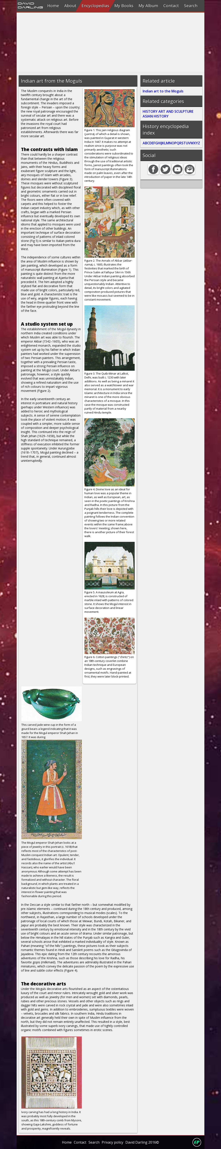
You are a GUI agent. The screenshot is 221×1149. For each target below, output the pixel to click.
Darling (30, 7)
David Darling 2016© (142, 1142)
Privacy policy (112, 1142)
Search (190, 5)
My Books (123, 5)
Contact (171, 5)
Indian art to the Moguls (163, 91)
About (70, 5)
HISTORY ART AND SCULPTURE (168, 111)
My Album (148, 5)
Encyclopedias (95, 5)
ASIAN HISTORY (156, 116)
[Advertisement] (110, 43)
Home (53, 5)
